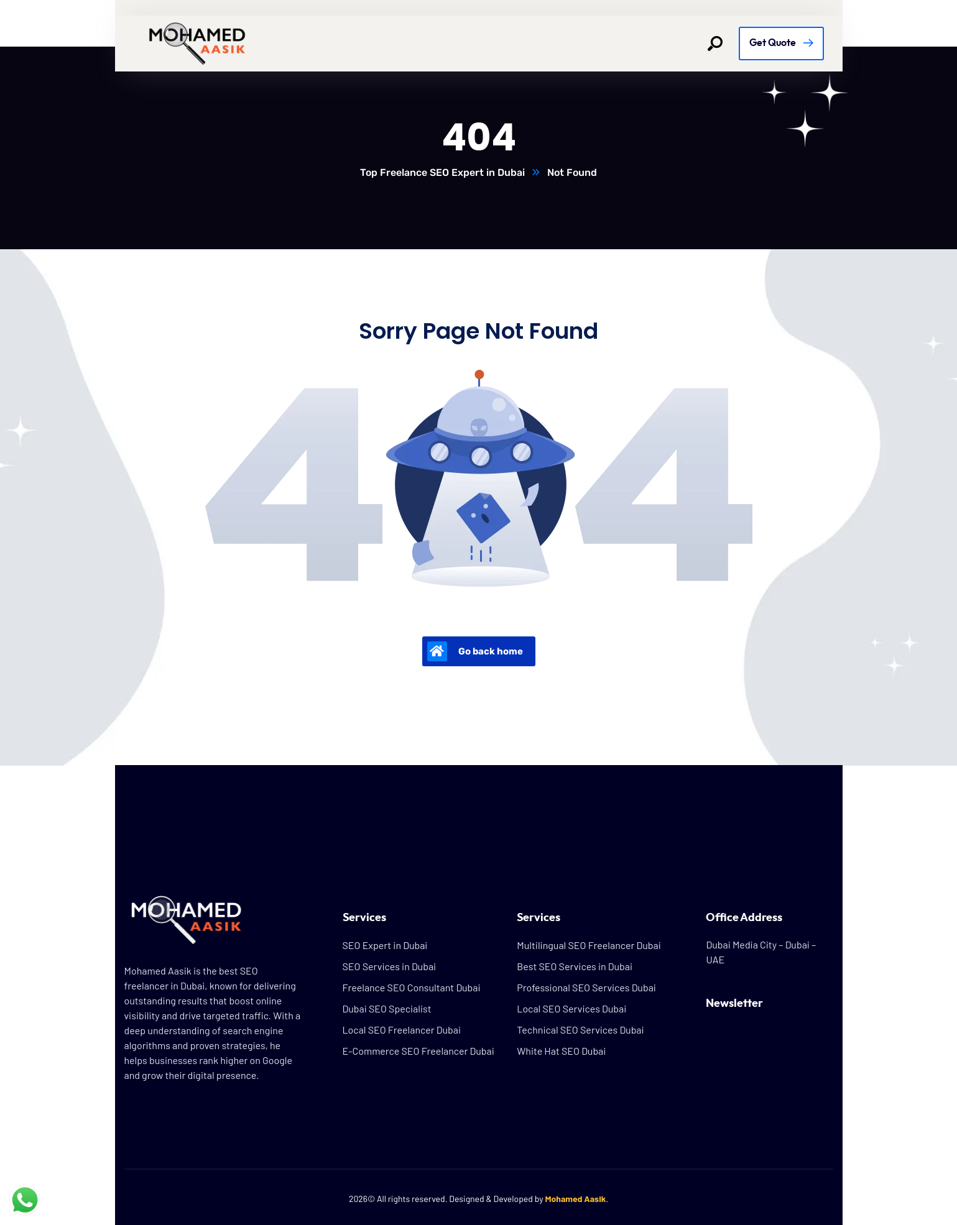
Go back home (475, 651)
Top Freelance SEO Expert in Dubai (442, 172)
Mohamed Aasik (575, 1198)
